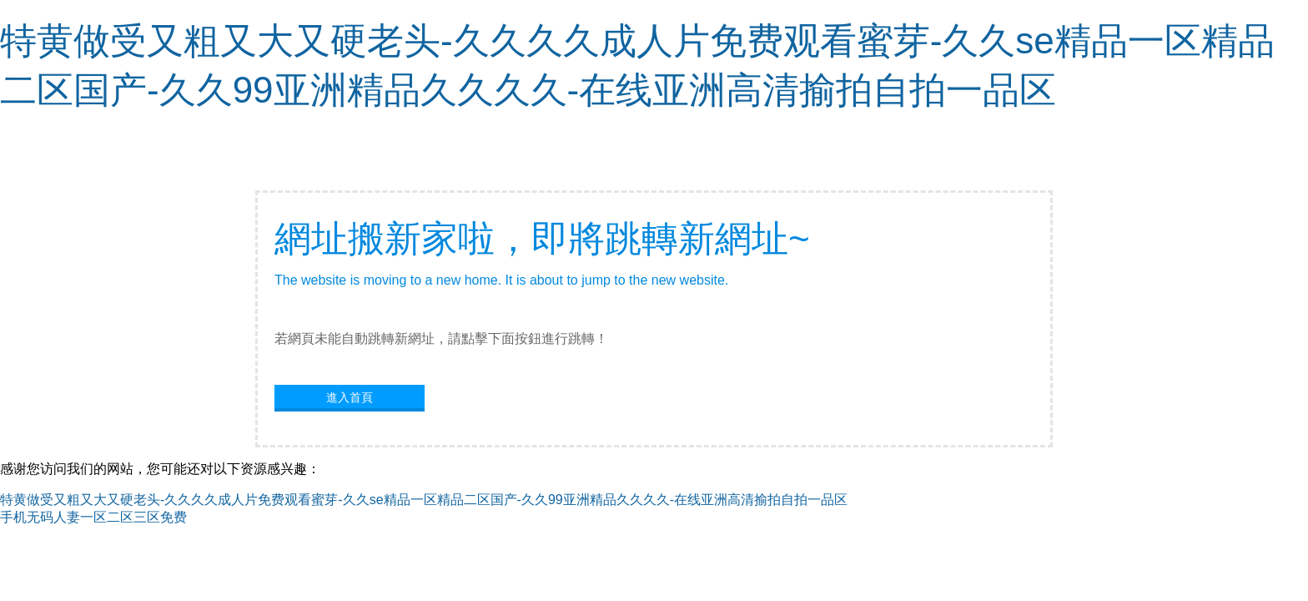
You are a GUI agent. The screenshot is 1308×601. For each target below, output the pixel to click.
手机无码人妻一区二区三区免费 (93, 517)
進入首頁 (349, 397)
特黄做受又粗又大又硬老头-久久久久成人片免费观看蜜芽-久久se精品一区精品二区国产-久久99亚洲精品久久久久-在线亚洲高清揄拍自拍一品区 (424, 499)
